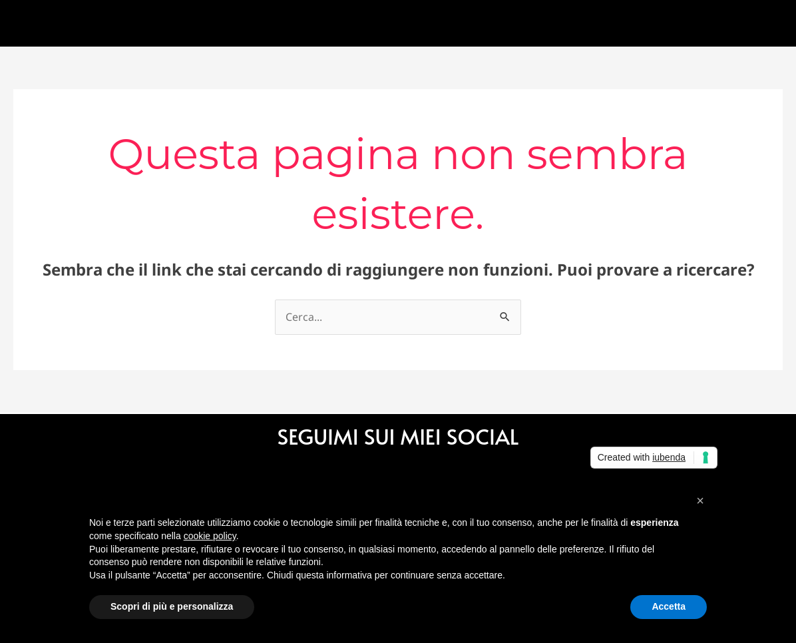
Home (67, 23)
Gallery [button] (215, 23)
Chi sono (139, 23)
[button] (700, 500)
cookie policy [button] (210, 536)
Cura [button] (293, 23)
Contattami (383, 23)
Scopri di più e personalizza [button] (171, 606)
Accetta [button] (669, 606)
